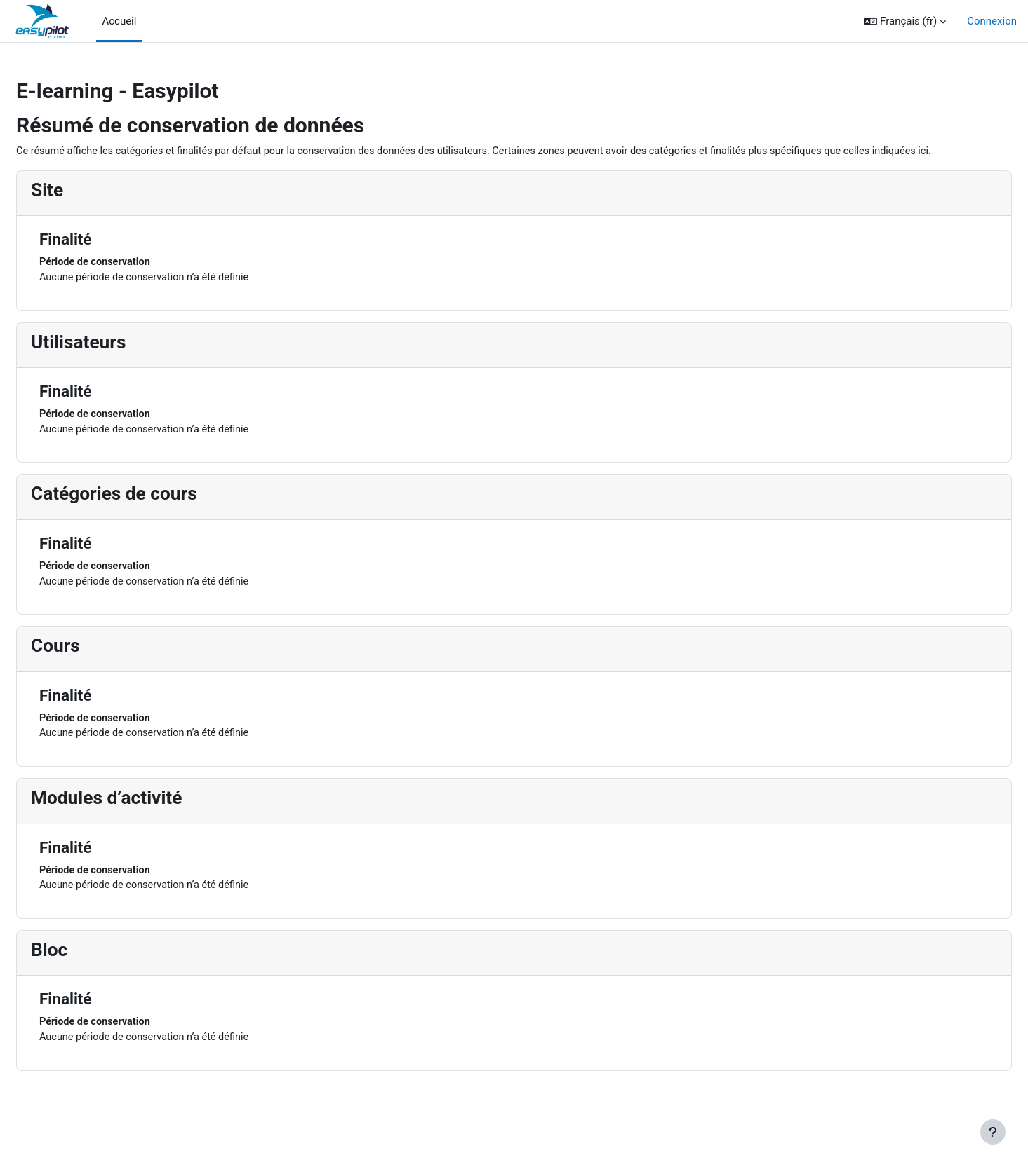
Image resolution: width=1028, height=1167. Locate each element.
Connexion (992, 21)
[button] (905, 21)
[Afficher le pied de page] (993, 1132)
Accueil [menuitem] (119, 21)
